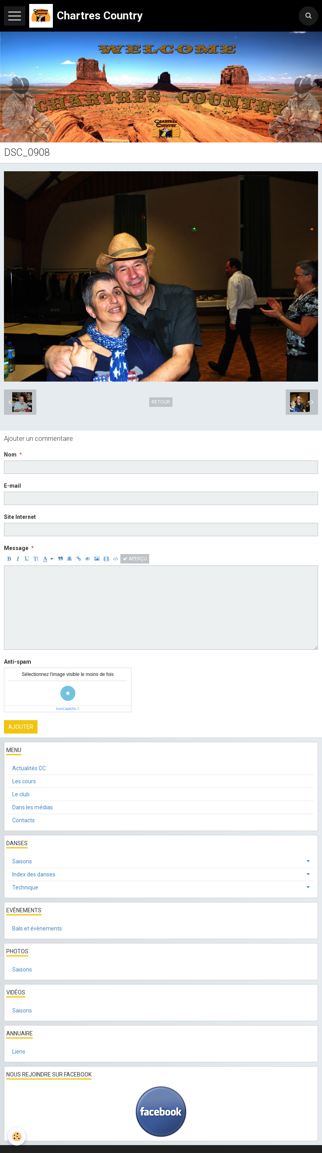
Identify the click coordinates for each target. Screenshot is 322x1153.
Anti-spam (17, 662)
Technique (25, 887)
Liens (18, 1051)
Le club (21, 794)
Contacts (23, 820)
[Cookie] (17, 1137)
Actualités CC (29, 768)
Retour (161, 402)
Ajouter (20, 727)
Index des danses (33, 874)
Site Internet (20, 517)
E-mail (12, 486)
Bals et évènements (37, 928)
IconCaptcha (66, 709)
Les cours (24, 781)
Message (16, 548)
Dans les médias (32, 807)
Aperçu (135, 559)
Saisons (22, 861)
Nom (10, 454)
